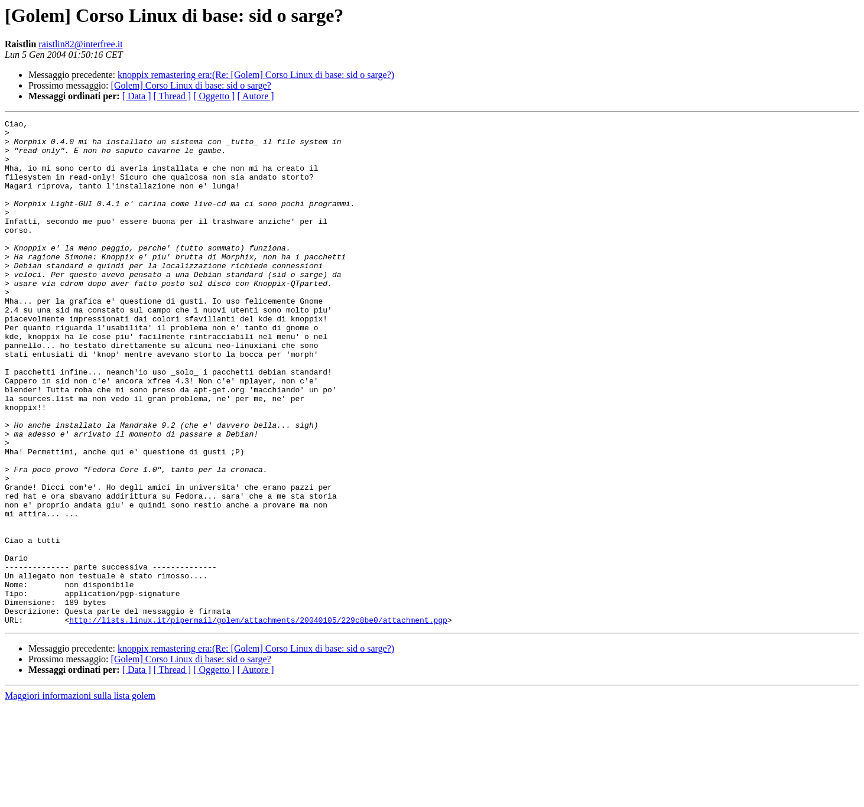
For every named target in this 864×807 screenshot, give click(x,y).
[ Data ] (136, 96)
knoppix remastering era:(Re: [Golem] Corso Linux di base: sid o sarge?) (256, 75)
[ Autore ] (255, 96)
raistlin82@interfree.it (80, 44)
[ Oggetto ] (214, 96)
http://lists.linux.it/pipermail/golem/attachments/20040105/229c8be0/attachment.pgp (258, 720)
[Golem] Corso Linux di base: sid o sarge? (191, 85)
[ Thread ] (172, 96)
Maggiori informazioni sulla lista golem (80, 797)
